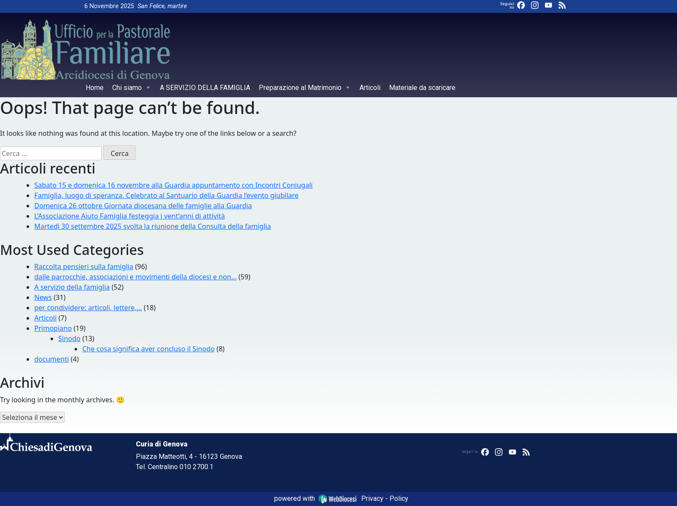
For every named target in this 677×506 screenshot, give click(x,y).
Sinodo (69, 338)
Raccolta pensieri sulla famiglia (83, 266)
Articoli (369, 88)
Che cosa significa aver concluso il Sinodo (148, 348)
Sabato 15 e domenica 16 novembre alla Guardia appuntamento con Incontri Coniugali (173, 185)
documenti (51, 359)
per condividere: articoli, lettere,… (88, 307)
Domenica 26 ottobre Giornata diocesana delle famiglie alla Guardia (143, 205)
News (43, 297)
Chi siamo (131, 88)
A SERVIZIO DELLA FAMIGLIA (205, 88)
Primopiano (53, 328)
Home (95, 88)
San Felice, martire (162, 6)
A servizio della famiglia (72, 287)
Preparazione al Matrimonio (305, 88)
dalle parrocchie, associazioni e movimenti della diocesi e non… (135, 276)
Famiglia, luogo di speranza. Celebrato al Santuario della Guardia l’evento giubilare (166, 195)
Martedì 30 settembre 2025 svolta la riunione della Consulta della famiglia (152, 226)
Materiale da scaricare (422, 88)
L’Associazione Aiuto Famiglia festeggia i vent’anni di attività (129, 216)
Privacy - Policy (384, 498)
